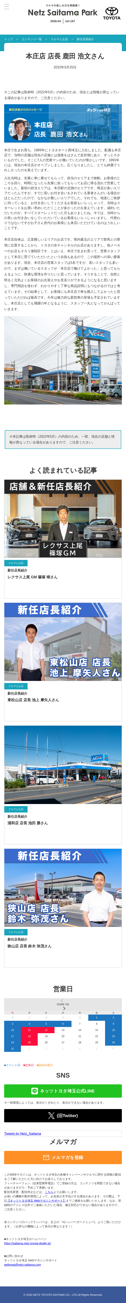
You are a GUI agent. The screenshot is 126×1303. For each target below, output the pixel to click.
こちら (49, 1192)
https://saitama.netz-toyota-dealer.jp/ (27, 1243)
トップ (8, 39)
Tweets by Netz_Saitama (22, 1133)
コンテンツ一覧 (32, 39)
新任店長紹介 (85, 39)
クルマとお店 (59, 39)
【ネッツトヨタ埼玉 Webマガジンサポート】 (36, 1200)
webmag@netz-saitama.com (22, 1264)
